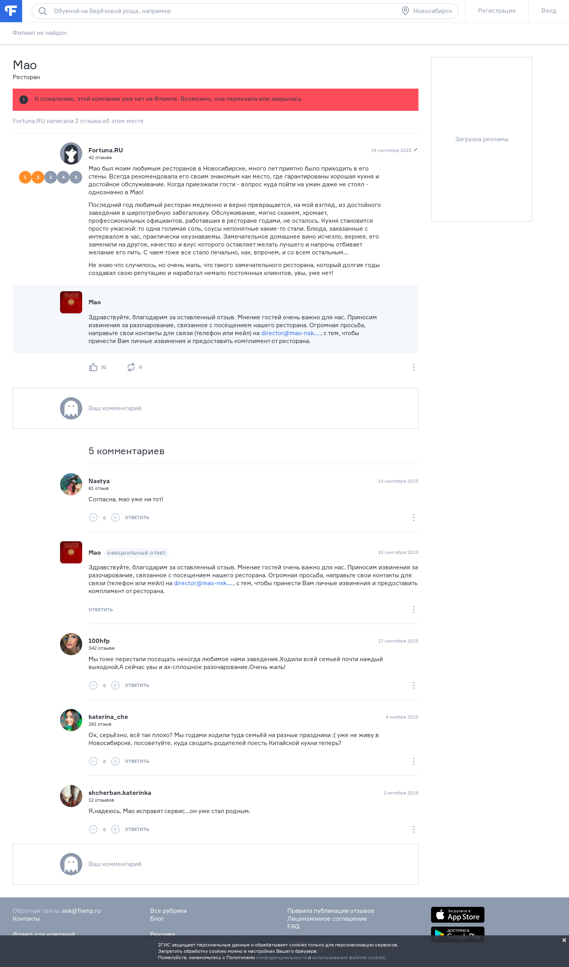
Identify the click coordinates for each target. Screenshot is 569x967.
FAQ (293, 926)
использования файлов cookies (348, 957)
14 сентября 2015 (398, 481)
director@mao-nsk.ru (290, 333)
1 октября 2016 (401, 793)
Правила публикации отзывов (331, 910)
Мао (95, 552)
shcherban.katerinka (120, 792)
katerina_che (108, 717)
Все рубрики (168, 910)
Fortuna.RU (106, 150)
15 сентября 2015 (398, 552)
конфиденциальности (281, 957)
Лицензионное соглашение (327, 918)
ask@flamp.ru (81, 910)
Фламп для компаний (44, 934)
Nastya (99, 481)
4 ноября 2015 (402, 717)
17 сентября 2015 (398, 641)
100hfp (99, 641)
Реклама (162, 934)
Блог (157, 918)
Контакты (26, 918)
